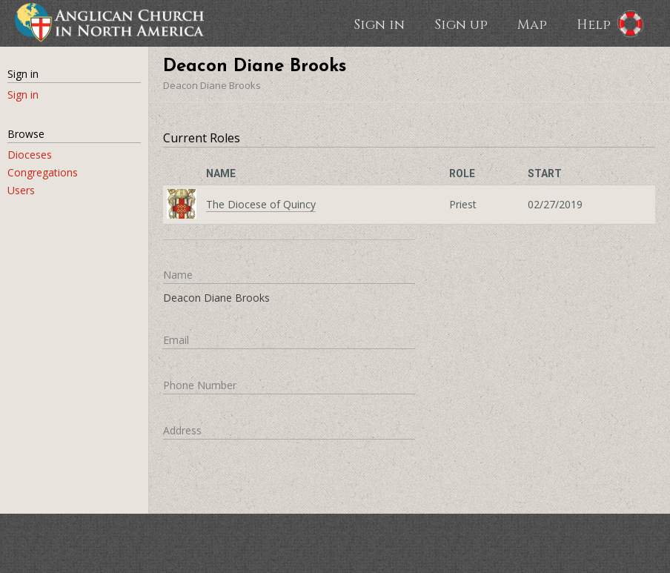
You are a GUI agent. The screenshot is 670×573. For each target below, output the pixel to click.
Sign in (379, 24)
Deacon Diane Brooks (212, 85)
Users (21, 190)
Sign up (461, 24)
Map (532, 24)
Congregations (42, 172)
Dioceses (29, 155)
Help (594, 24)
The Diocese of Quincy (261, 204)
